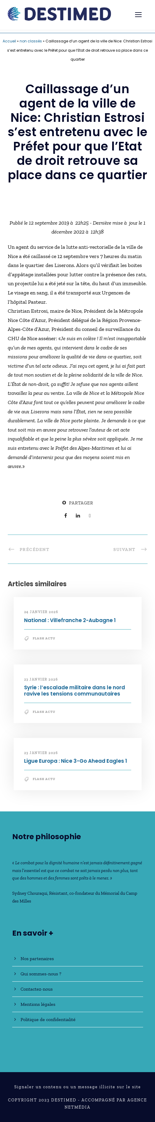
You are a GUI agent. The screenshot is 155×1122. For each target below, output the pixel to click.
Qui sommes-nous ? (41, 974)
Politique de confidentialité (48, 1019)
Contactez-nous (37, 989)
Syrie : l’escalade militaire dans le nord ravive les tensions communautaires (74, 690)
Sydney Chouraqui (29, 893)
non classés (31, 41)
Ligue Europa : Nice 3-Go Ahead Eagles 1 (75, 761)
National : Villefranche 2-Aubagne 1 (70, 620)
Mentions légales (38, 1004)
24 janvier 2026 (41, 612)
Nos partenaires (37, 958)
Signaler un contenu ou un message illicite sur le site (77, 1086)
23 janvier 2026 (41, 679)
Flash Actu (44, 638)
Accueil (9, 41)
